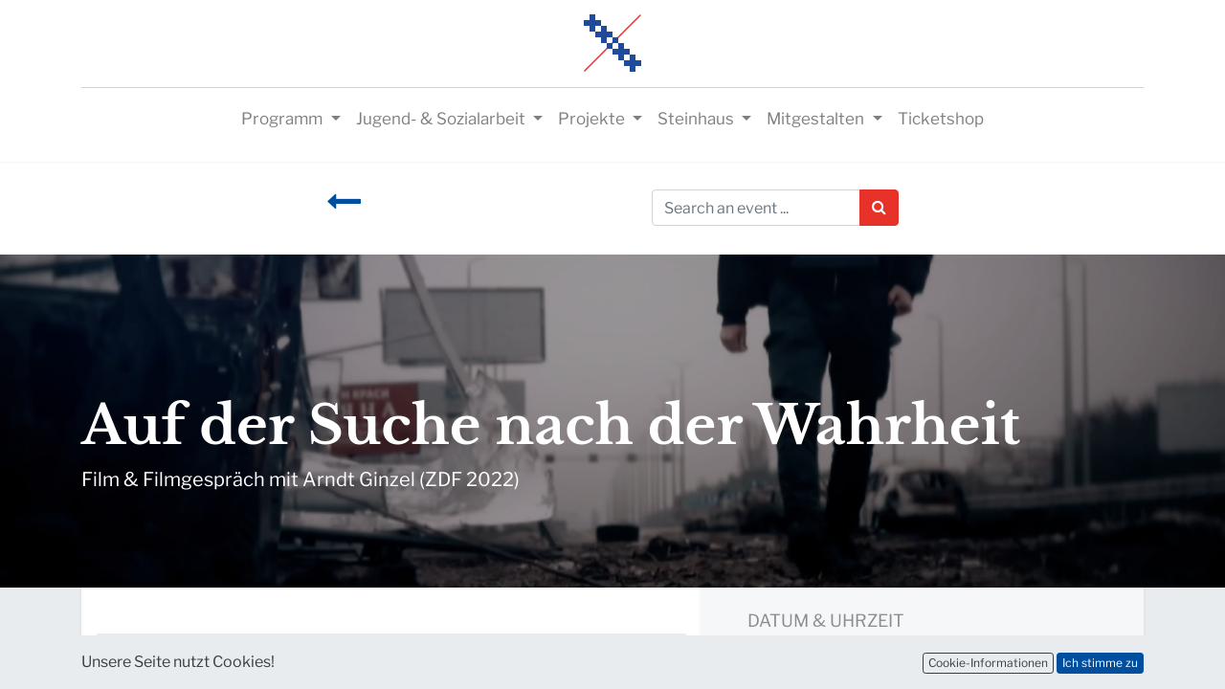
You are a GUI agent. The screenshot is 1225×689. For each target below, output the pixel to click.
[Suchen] (879, 207)
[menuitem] (940, 120)
